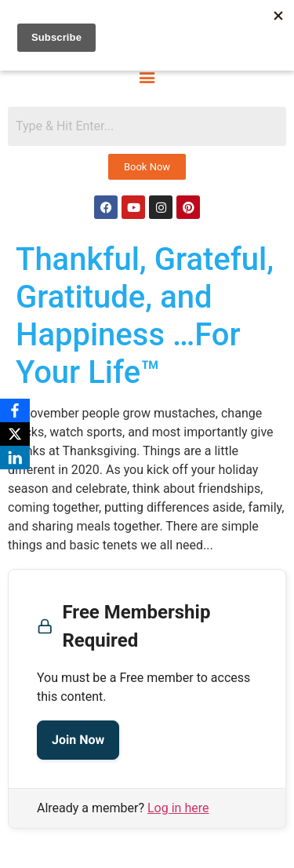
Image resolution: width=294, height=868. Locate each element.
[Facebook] (15, 410)
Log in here (178, 808)
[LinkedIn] (15, 457)
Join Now (78, 739)
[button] (146, 76)
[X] (15, 434)
